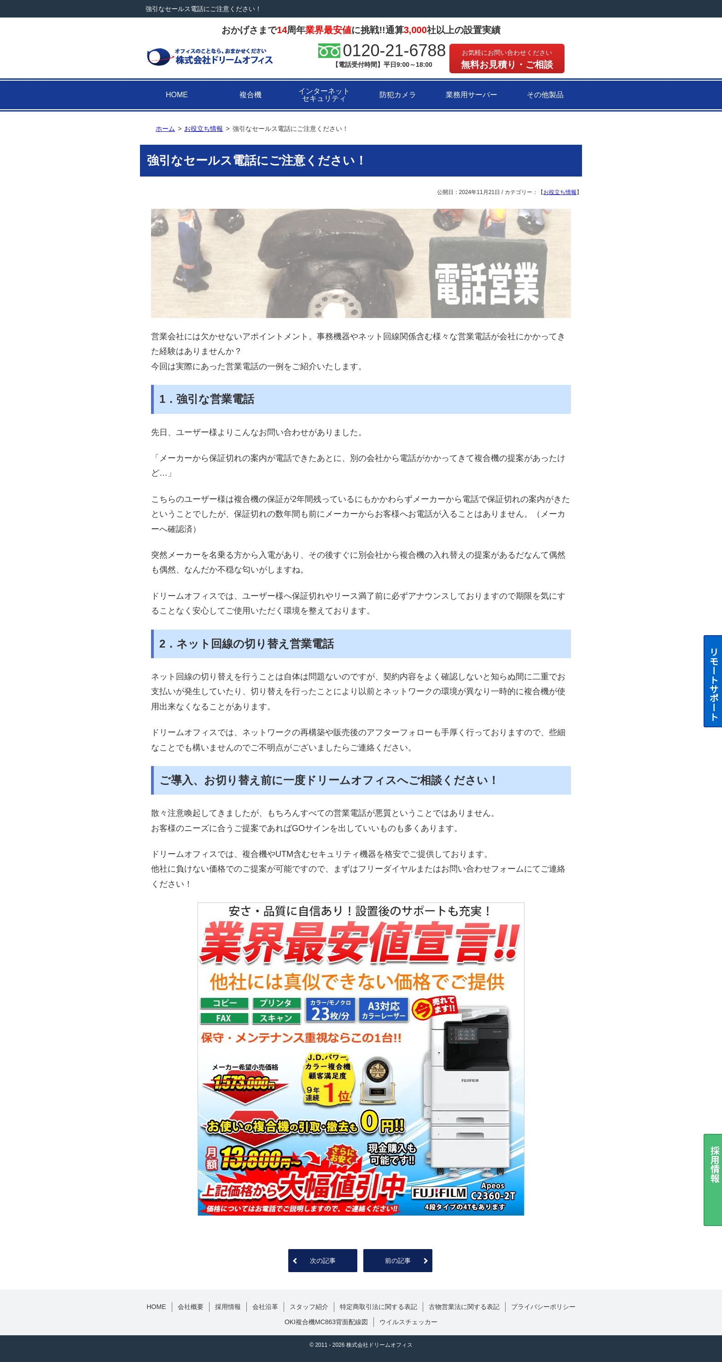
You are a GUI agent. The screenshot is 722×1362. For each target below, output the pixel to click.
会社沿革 (265, 1306)
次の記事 (323, 1260)
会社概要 (191, 1306)
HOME (177, 95)
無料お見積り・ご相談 (507, 59)
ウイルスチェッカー (408, 1322)
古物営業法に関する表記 (464, 1306)
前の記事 (398, 1260)
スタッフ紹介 (309, 1306)
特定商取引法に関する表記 (378, 1306)
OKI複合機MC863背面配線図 (326, 1322)
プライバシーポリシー (543, 1306)
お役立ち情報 (559, 192)
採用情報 (228, 1306)
